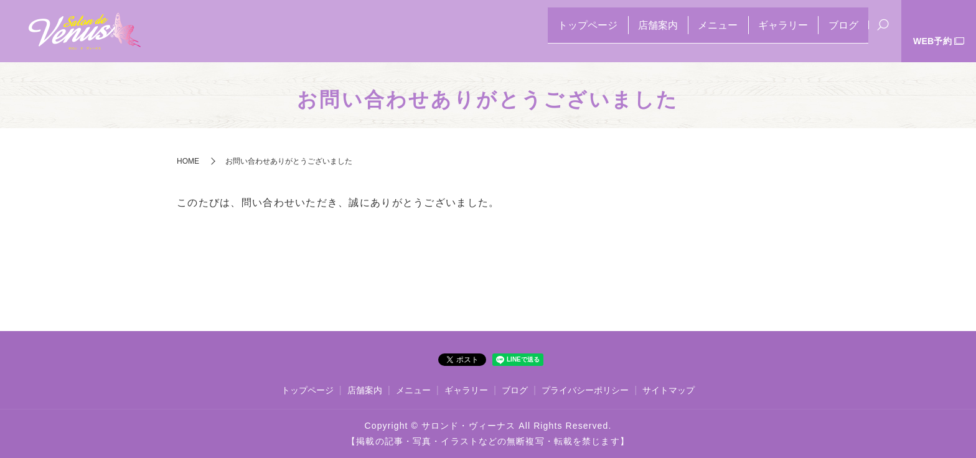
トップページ (545, 31)
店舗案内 (624, 31)
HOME (188, 161)
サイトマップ (668, 390)
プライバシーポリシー (585, 390)
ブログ (838, 31)
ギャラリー (769, 31)
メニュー (694, 31)
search (883, 32)
